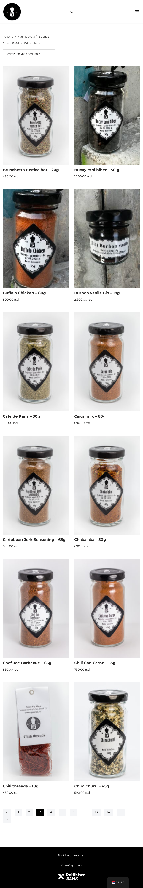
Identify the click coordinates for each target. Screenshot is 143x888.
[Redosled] (29, 54)
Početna (8, 36)
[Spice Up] (12, 12)
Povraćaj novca (71, 865)
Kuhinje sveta (26, 36)
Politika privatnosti (71, 855)
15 (121, 812)
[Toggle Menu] (137, 12)
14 (108, 812)
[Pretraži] (71, 12)
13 (96, 812)
